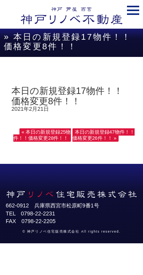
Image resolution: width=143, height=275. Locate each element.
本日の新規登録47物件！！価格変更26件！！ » (103, 135)
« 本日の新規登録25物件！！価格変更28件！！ (42, 135)
